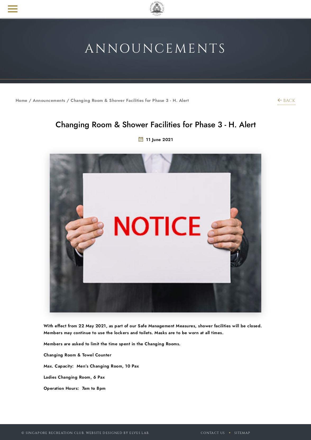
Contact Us (213, 433)
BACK (286, 100)
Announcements (49, 100)
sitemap (242, 433)
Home (22, 100)
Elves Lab (139, 433)
